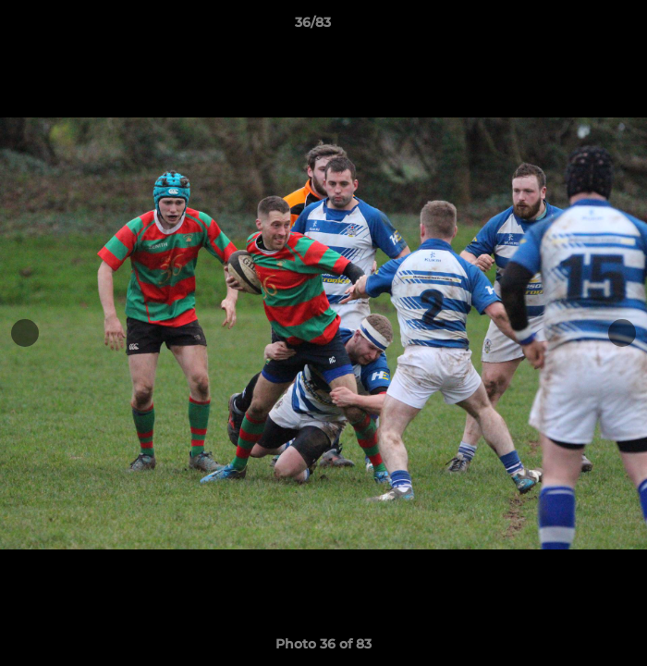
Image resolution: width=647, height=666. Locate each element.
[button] (580, 26)
